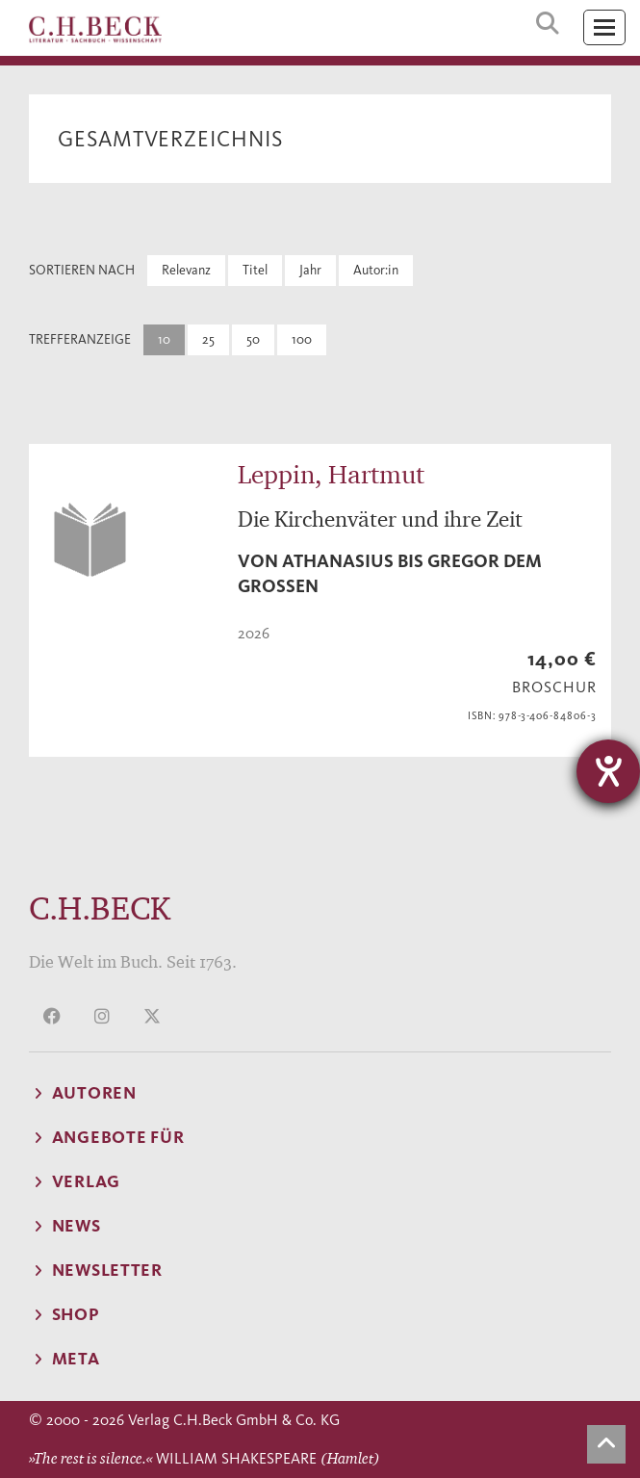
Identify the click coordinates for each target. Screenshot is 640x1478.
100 (302, 339)
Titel (255, 270)
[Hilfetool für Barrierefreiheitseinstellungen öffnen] (608, 771)
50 (253, 339)
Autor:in (375, 270)
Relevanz (186, 270)
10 (164, 339)
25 (208, 339)
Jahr (310, 270)
